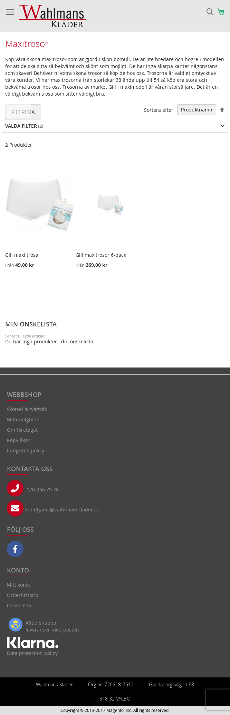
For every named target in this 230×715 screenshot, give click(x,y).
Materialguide (23, 419)
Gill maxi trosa (21, 255)
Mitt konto (18, 584)
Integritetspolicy (25, 450)
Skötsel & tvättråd (27, 409)
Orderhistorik (22, 595)
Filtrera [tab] (23, 112)
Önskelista (19, 605)
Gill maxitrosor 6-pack (101, 255)
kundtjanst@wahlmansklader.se (62, 509)
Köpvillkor (18, 440)
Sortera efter (158, 109)
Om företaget (22, 430)
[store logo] (52, 16)
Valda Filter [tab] (21, 126)
